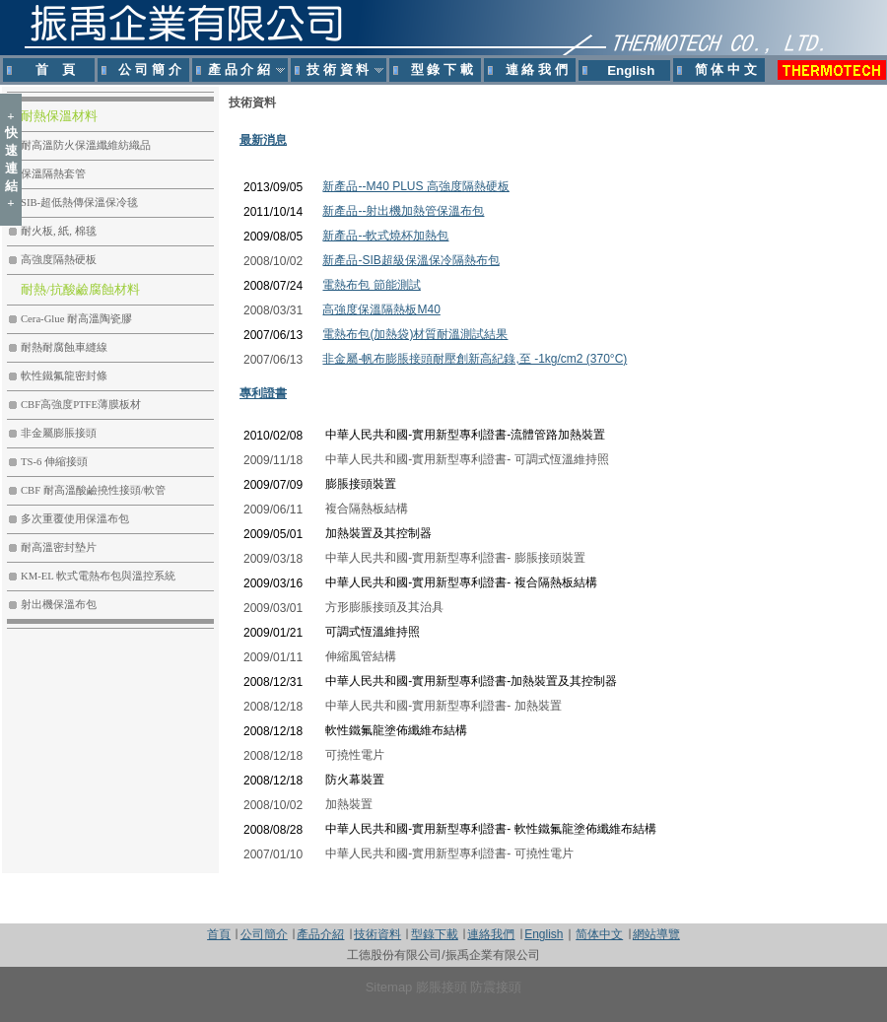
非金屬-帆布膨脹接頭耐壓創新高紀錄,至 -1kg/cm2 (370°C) (474, 359)
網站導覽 (656, 934)
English (543, 934)
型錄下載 (434, 934)
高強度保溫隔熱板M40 (381, 309)
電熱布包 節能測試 (371, 285)
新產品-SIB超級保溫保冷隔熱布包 (410, 260)
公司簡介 (264, 934)
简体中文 (599, 934)
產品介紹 (320, 934)
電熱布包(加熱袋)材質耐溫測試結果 (415, 334)
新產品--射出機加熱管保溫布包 (403, 211)
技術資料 (377, 934)
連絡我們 (490, 934)
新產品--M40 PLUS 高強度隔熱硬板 (415, 186)
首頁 (219, 934)
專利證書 (263, 393)
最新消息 (263, 140)
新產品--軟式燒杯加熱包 (385, 235)
